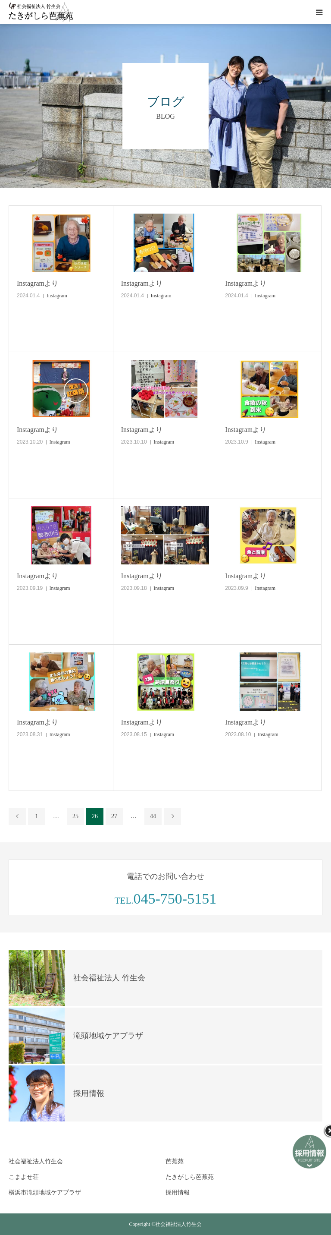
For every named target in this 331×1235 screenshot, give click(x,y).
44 (153, 816)
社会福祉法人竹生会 (36, 1161)
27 (114, 816)
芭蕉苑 (175, 1161)
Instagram (57, 296)
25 (75, 816)
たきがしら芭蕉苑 (190, 1177)
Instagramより (37, 283)
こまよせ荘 (24, 1177)
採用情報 (178, 1192)
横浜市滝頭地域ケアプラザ (45, 1192)
